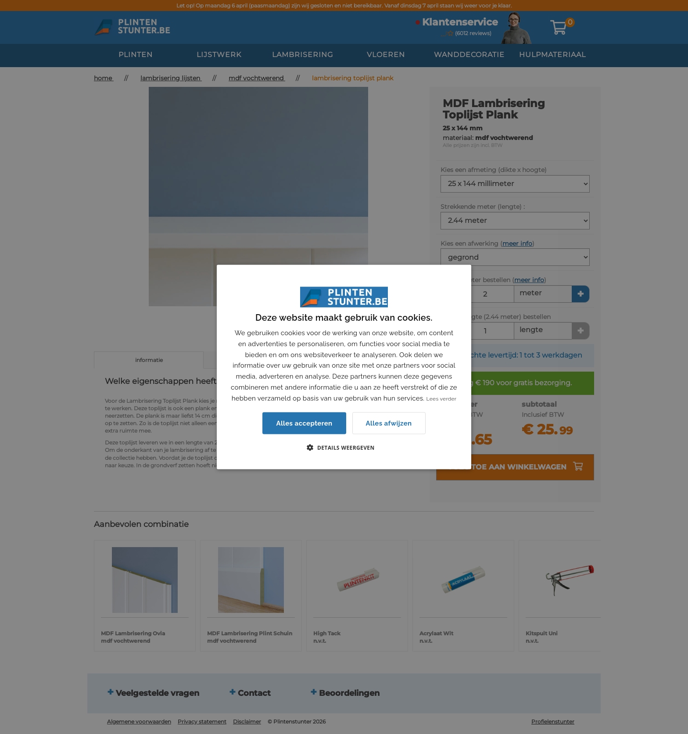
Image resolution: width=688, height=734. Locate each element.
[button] (343, 447)
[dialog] (344, 367)
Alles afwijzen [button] (389, 423)
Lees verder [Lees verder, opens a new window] (441, 398)
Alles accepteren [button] (304, 423)
